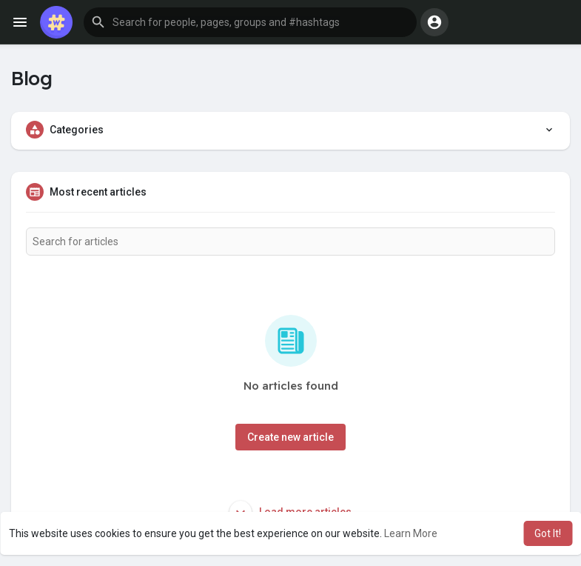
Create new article (290, 437)
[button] (250, 22)
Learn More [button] (410, 533)
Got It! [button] (547, 533)
